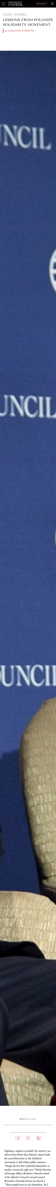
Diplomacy (20, 14)
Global (7, 14)
